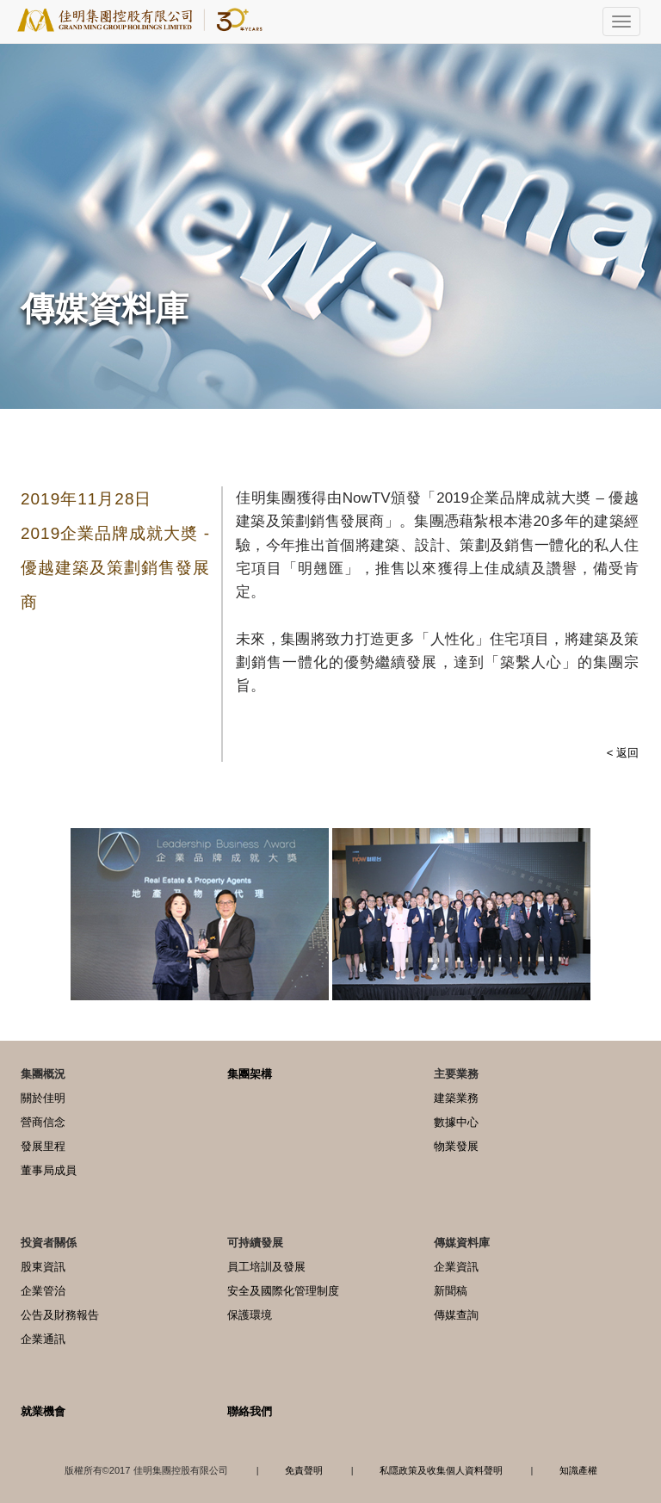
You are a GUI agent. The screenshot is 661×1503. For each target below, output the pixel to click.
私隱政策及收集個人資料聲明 (441, 1470)
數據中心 (456, 1122)
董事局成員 (49, 1170)
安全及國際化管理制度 (283, 1290)
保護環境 (249, 1314)
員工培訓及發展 (266, 1266)
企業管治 (43, 1290)
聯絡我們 (249, 1411)
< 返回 (623, 752)
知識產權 (578, 1470)
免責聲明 (304, 1470)
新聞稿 (450, 1290)
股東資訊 (43, 1266)
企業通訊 (43, 1339)
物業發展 (456, 1146)
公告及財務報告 (60, 1314)
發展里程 (43, 1146)
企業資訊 (456, 1266)
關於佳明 (43, 1098)
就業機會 (43, 1411)
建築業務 (456, 1098)
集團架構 (249, 1073)
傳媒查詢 (456, 1314)
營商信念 (43, 1122)
